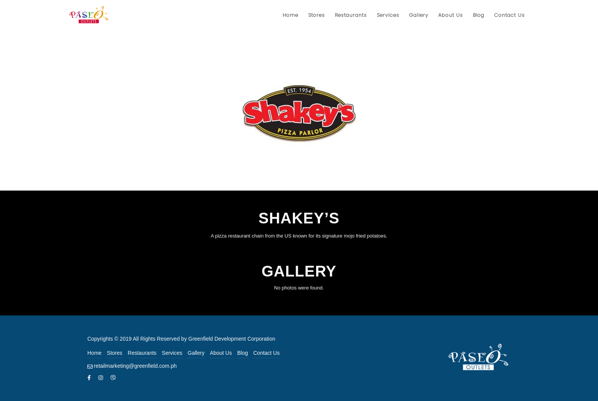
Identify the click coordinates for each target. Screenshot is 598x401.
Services (172, 353)
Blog (242, 353)
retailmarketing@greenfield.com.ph (135, 366)
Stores (114, 353)
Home (94, 353)
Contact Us (266, 353)
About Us (221, 353)
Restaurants (142, 353)
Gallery (196, 353)
